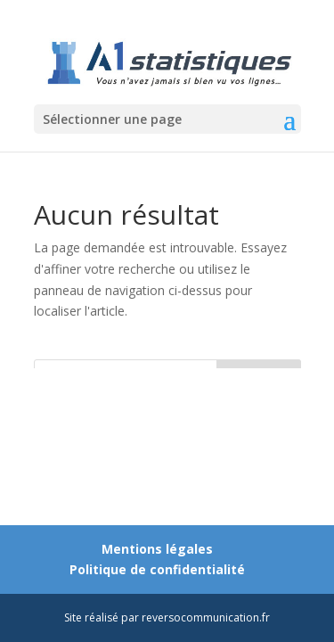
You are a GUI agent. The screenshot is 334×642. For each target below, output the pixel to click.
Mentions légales (157, 548)
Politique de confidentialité (157, 569)
